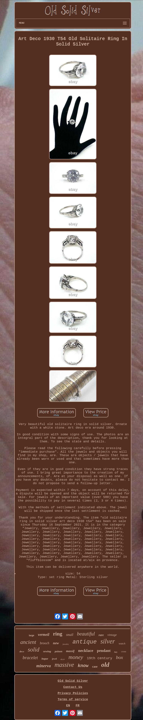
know (83, 665)
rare (101, 635)
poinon (58, 651)
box (119, 657)
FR (77, 705)
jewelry (66, 644)
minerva (43, 665)
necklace (85, 650)
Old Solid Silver (73, 681)
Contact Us (72, 687)
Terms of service (73, 699)
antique (84, 642)
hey (115, 652)
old (105, 664)
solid (33, 649)
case (94, 666)
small (69, 635)
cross (123, 651)
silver (107, 641)
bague (45, 658)
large (31, 635)
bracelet (30, 657)
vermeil (43, 634)
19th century (99, 658)
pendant (104, 650)
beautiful (86, 634)
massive (64, 664)
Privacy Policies (73, 693)
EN (68, 705)
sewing (47, 651)
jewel (54, 658)
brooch (44, 643)
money (76, 657)
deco (22, 651)
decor (63, 659)
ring (57, 634)
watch (122, 643)
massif (70, 651)
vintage (112, 635)
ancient (28, 642)
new (56, 643)
